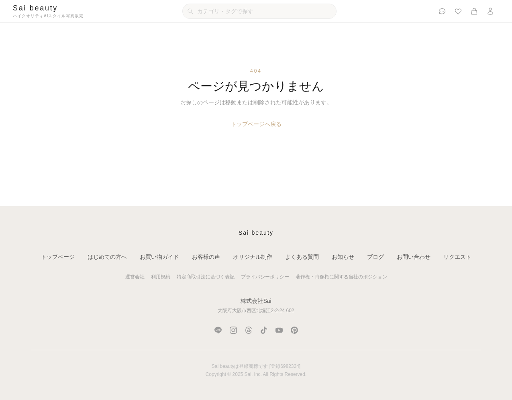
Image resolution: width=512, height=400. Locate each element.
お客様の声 (206, 257)
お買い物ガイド (159, 257)
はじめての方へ (107, 257)
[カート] (474, 11)
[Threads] (248, 330)
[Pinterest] (294, 330)
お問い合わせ (413, 257)
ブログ (375, 257)
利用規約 (160, 277)
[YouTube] (279, 330)
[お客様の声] (442, 11)
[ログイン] (490, 11)
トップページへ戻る (256, 124)
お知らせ (343, 257)
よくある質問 (302, 257)
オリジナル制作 (252, 257)
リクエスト (457, 257)
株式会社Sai (256, 301)
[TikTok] (263, 330)
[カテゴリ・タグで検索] (259, 11)
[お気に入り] (458, 11)
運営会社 (135, 277)
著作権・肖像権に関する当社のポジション (341, 277)
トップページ (58, 257)
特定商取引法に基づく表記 (206, 277)
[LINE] (218, 330)
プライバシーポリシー (265, 277)
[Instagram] (233, 330)
